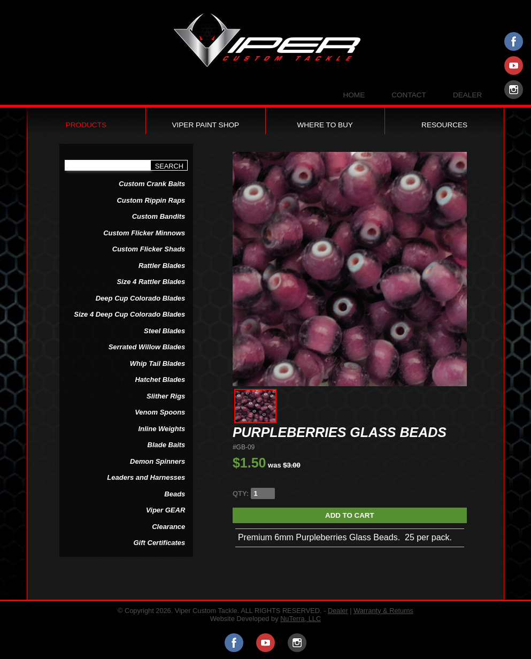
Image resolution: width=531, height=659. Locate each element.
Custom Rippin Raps (151, 200)
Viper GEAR (165, 510)
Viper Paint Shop (205, 125)
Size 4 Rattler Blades (151, 282)
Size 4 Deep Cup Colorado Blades (129, 314)
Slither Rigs (166, 396)
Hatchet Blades (160, 380)
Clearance (168, 527)
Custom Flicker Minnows (144, 233)
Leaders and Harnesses (146, 477)
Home (354, 95)
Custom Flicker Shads (149, 249)
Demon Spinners (157, 461)
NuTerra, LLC (300, 619)
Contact (408, 95)
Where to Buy (325, 125)
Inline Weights (161, 429)
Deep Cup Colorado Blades (141, 298)
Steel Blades (164, 331)
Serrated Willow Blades (147, 347)
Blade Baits (167, 445)
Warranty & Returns (383, 611)
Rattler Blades (161, 266)
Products (86, 125)
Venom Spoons (160, 412)
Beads (174, 494)
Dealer (467, 95)
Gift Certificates (160, 543)
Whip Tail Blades (158, 363)
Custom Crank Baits (152, 184)
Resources (444, 125)
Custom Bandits (159, 216)
